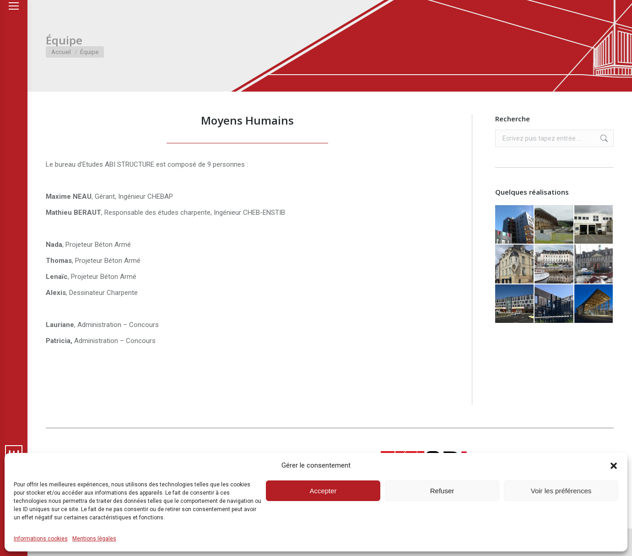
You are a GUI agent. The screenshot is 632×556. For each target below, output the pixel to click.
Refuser (442, 491)
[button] (613, 465)
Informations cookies (41, 538)
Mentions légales (94, 538)
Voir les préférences (561, 491)
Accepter (322, 491)
